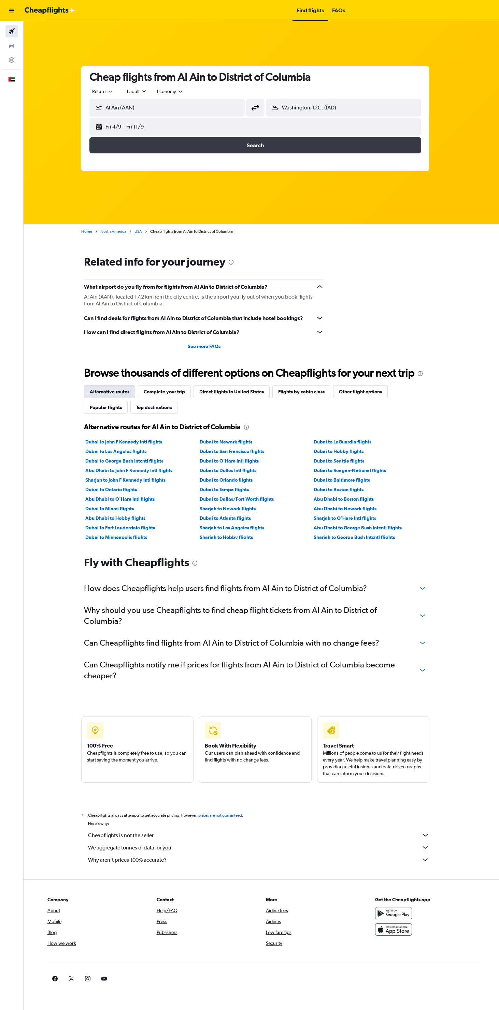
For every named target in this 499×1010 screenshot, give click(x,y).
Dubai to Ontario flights (117, 489)
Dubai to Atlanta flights (231, 518)
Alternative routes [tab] (116, 391)
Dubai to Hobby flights (345, 451)
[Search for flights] (11, 31)
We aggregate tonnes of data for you (265, 847)
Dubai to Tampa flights (230, 489)
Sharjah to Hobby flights (232, 537)
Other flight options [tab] (366, 391)
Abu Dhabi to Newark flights (351, 508)
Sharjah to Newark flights (233, 508)
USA (144, 231)
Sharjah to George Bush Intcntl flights (360, 537)
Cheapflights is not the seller (265, 835)
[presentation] (237, 262)
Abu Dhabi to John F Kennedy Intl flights (135, 470)
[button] (11, 10)
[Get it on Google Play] (399, 913)
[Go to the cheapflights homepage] (50, 10)
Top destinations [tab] (160, 407)
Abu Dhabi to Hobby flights (121, 518)
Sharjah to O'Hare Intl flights (351, 518)
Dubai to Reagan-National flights (356, 470)
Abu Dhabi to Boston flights (350, 499)
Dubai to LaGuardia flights (348, 441)
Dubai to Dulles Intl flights (233, 470)
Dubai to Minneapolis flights (122, 537)
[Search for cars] (11, 45)
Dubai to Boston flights (345, 489)
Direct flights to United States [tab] (237, 391)
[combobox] (109, 91)
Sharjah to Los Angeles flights (237, 527)
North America (119, 231)
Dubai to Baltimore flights (348, 480)
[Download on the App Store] (399, 929)
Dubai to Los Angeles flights (122, 451)
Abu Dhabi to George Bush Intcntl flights (364, 527)
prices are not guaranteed (226, 815)
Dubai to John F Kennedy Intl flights (129, 441)
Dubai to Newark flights (231, 441)
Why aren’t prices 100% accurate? (265, 860)
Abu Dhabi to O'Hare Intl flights (126, 499)
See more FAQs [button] (210, 346)
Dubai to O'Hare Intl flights (235, 461)
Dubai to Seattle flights (345, 461)
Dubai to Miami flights (115, 508)
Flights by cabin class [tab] (307, 391)
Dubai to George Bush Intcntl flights (130, 461)
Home (92, 231)
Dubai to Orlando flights (231, 480)
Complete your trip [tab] (170, 391)
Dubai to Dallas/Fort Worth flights (242, 499)
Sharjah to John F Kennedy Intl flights (131, 480)
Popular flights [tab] (112, 407)
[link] (388, 978)
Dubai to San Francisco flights (237, 451)
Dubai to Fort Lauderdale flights (126, 527)
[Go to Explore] (11, 60)
